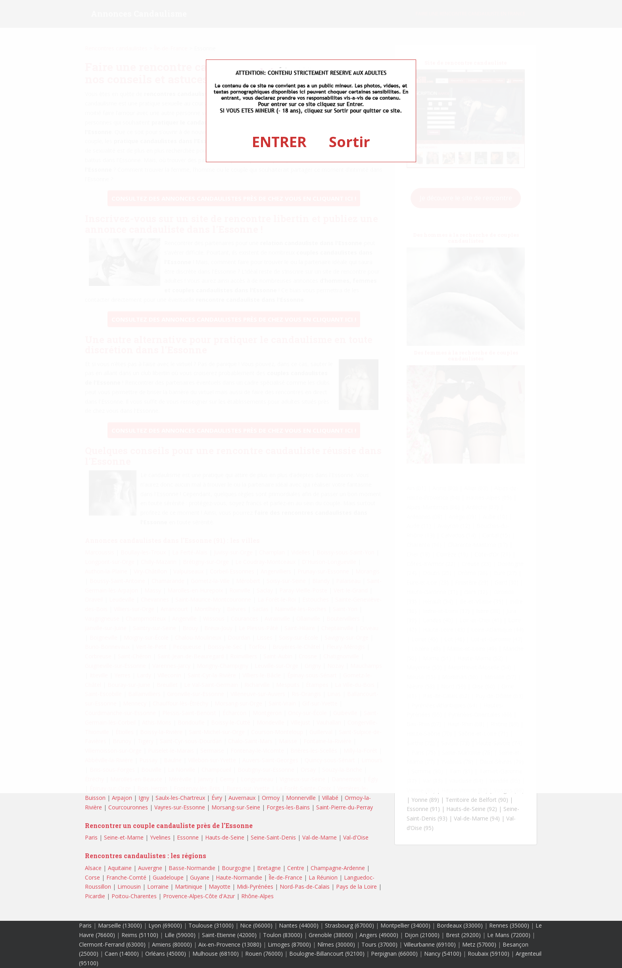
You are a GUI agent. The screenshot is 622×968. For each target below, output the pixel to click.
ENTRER (279, 141)
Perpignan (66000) (394, 953)
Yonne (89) (425, 799)
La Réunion (323, 877)
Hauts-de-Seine (224, 837)
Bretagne (269, 868)
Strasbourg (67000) (349, 925)
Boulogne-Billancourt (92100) (327, 953)
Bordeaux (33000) (460, 925)
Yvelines (160, 837)
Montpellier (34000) (405, 925)
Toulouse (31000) (211, 925)
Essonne (188, 837)
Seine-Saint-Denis (273, 837)
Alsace (93, 868)
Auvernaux (241, 797)
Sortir (349, 141)
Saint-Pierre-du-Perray (344, 807)
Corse (92, 877)
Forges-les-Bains (288, 807)
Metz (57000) (479, 944)
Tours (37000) (379, 944)
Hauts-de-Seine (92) (471, 809)
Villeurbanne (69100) (430, 944)
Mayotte (219, 886)
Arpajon (122, 797)
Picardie (95, 896)
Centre (295, 868)
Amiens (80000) (172, 944)
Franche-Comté (126, 877)
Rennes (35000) (509, 925)
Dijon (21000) (422, 935)
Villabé (330, 797)
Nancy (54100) (442, 953)
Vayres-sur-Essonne (179, 807)
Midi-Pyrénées (255, 886)
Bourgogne (236, 868)
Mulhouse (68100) (215, 953)
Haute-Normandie (239, 877)
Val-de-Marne (319, 837)
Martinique (188, 886)
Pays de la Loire (356, 886)
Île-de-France (285, 877)
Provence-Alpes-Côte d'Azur (199, 896)
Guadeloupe (168, 877)
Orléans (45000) (165, 953)
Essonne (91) (423, 809)
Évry (216, 797)
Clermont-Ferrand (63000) (112, 944)
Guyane (199, 877)
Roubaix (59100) (488, 953)
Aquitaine (120, 868)
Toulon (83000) (282, 935)
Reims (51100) (139, 935)
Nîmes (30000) (336, 944)
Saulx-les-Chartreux (180, 797)
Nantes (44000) (299, 925)
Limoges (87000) (289, 944)
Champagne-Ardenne (338, 868)
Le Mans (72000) (508, 935)
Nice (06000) (256, 925)
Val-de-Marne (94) (477, 818)
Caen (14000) (122, 953)
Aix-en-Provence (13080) (229, 944)
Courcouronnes (128, 807)
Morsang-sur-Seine (235, 807)
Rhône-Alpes (257, 896)
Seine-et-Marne (124, 837)
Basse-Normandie (192, 868)
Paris (91, 837)
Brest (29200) (463, 935)
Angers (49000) (378, 935)
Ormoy (271, 797)
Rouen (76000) (264, 953)
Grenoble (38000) (331, 935)
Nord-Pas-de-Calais (305, 886)
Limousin (129, 886)
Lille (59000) (180, 935)
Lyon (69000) (165, 925)
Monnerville (301, 797)
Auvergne (150, 868)
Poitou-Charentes (134, 896)
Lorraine (158, 886)
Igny (143, 797)
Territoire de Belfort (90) (476, 799)
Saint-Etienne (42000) (229, 935)
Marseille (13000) (120, 925)
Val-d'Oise (356, 837)
